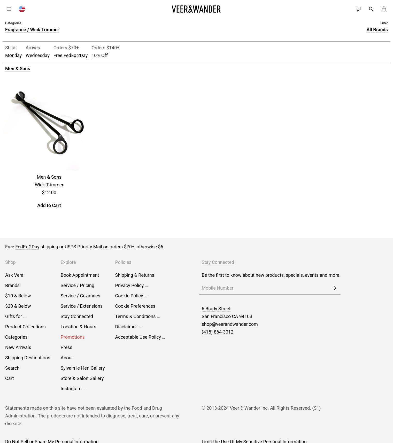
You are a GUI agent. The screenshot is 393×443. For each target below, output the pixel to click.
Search (12, 368)
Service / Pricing (78, 285)
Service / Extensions (82, 306)
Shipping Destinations (27, 357)
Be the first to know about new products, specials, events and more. (271, 275)
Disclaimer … (128, 326)
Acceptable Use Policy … (140, 337)
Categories (16, 337)
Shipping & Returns (135, 275)
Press (66, 347)
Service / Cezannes (81, 295)
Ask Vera (14, 275)
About (67, 357)
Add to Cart (49, 205)
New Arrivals (18, 347)
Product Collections (25, 326)
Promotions (73, 337)
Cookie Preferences (135, 306)
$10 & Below (18, 295)
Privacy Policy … (131, 285)
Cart (9, 378)
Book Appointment (80, 275)
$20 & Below (18, 306)
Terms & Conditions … (137, 316)
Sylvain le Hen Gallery (83, 368)
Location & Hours (78, 326)
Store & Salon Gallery (82, 378)
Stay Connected (77, 316)
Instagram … (73, 388)
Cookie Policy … (131, 295)
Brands (12, 285)
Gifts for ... (16, 316)
